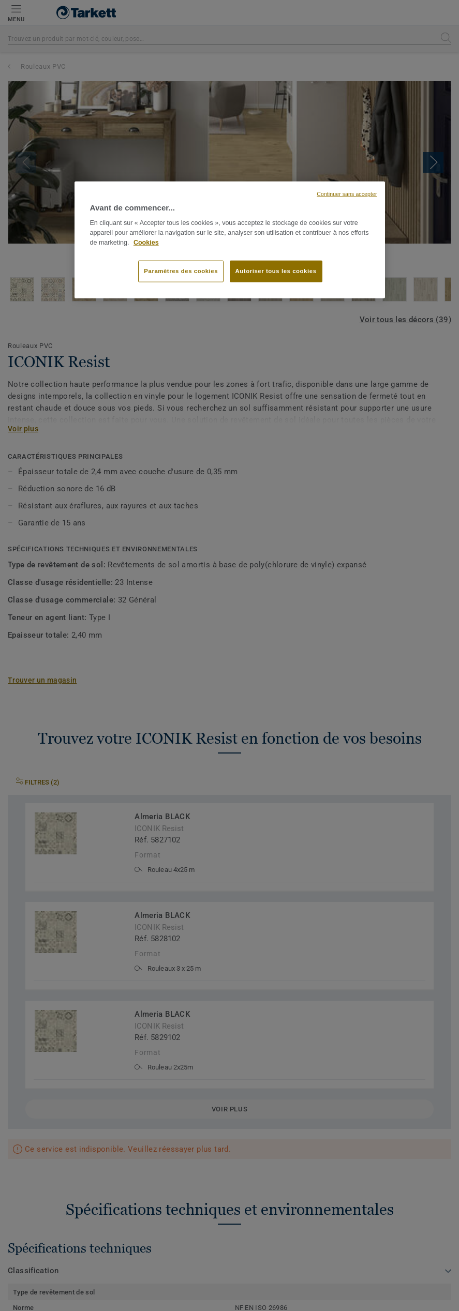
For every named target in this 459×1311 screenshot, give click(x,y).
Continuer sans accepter (347, 194)
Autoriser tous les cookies (276, 271)
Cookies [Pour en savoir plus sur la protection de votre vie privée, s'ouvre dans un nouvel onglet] (146, 242)
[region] (230, 240)
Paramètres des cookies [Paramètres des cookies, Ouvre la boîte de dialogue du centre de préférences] (181, 271)
